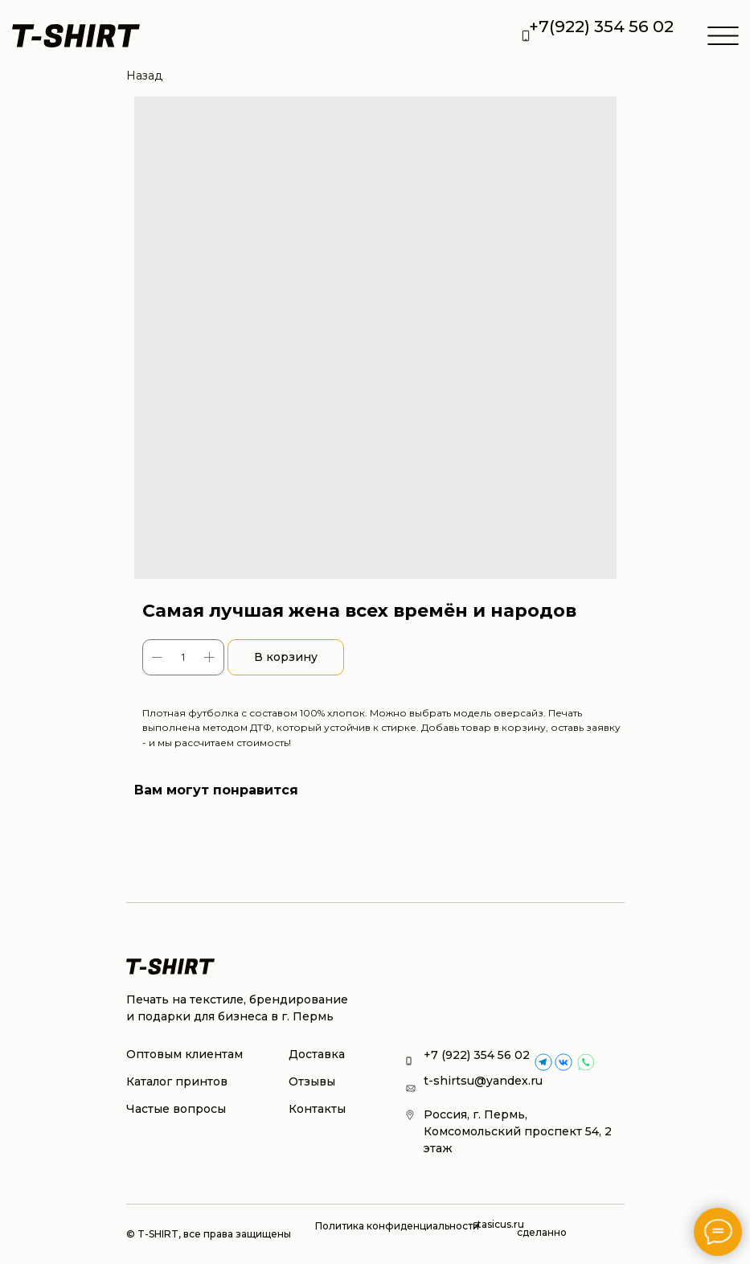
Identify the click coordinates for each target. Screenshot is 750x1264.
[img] (563, 1062)
